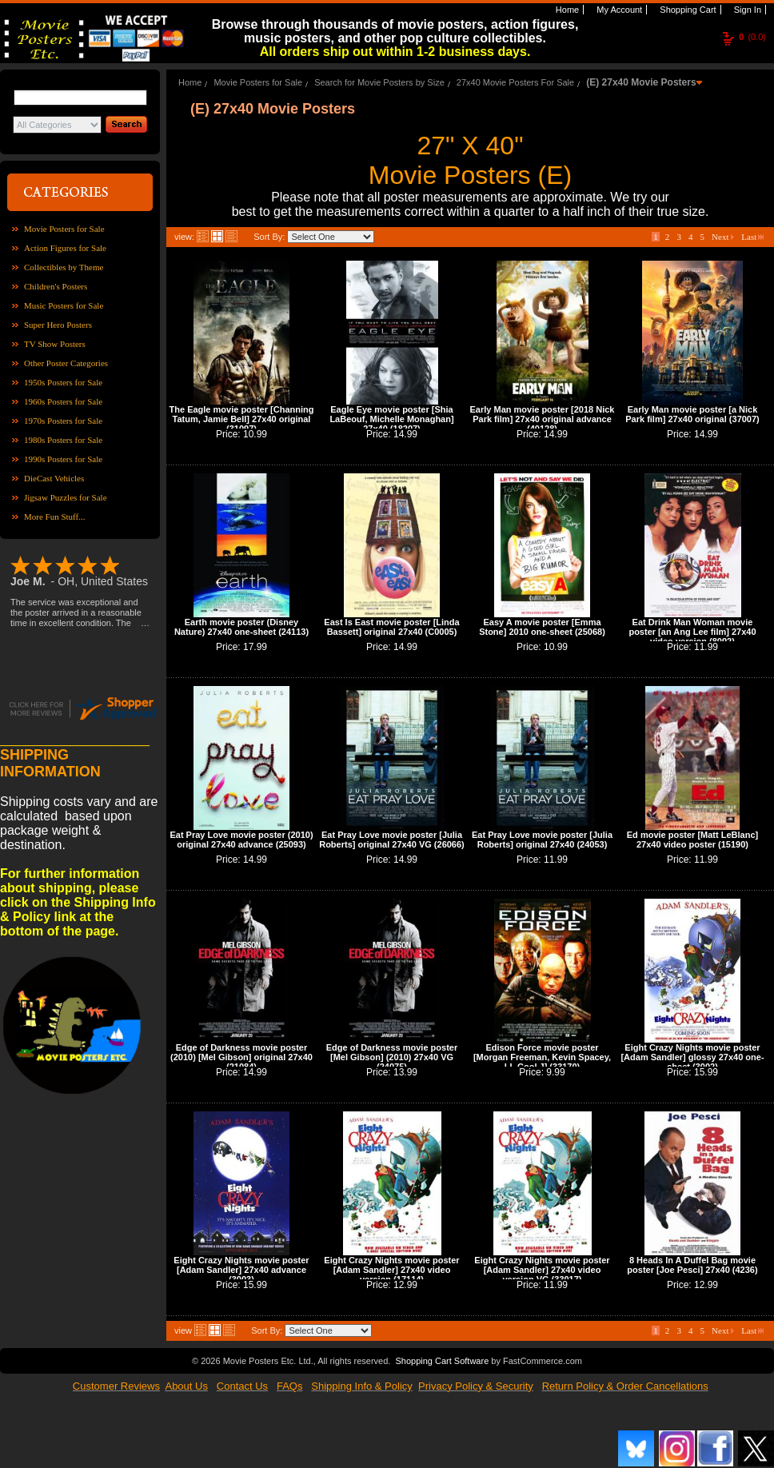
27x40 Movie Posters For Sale (515, 82)
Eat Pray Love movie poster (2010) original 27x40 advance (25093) (241, 839)
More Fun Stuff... (55, 516)
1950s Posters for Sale (63, 382)
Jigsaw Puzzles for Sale (65, 497)
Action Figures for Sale (65, 248)
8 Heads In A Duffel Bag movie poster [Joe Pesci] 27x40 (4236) (692, 1265)
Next (723, 236)
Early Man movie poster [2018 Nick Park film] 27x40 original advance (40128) (542, 419)
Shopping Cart (686, 9)
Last (752, 236)
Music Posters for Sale (63, 305)
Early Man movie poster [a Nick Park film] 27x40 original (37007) (692, 414)
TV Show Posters (55, 344)
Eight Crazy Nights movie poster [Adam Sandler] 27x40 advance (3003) (241, 1269)
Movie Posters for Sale (64, 228)
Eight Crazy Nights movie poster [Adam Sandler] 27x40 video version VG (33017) (541, 1269)
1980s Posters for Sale (63, 440)
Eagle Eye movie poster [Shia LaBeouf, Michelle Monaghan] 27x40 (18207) (391, 419)
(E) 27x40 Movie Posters (641, 82)
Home (566, 9)
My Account (618, 9)
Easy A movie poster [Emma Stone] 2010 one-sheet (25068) (542, 626)
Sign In (746, 9)
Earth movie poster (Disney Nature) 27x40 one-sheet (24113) (241, 626)
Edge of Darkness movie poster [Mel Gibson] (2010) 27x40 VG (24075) (391, 1057)
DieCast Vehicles (54, 478)
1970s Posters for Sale (63, 420)
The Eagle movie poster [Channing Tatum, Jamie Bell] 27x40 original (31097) (242, 419)
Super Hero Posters (58, 324)
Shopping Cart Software (442, 1361)
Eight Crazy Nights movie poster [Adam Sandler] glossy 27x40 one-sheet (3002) (692, 1057)
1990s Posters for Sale (63, 459)
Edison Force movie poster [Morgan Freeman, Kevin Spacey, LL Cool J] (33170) (542, 1057)
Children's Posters (55, 286)
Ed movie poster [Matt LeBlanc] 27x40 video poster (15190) (692, 839)
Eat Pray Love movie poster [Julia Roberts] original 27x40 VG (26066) (392, 839)
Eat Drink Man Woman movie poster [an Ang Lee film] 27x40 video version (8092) (692, 631)
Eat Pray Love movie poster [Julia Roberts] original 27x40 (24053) (542, 839)
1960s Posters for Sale (63, 401)
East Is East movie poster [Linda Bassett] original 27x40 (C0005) (391, 626)
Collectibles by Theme (63, 267)
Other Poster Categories (66, 363)
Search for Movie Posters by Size (379, 82)
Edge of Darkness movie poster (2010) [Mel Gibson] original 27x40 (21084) (241, 1057)
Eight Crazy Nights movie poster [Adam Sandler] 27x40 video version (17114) (391, 1269)
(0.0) (752, 37)
